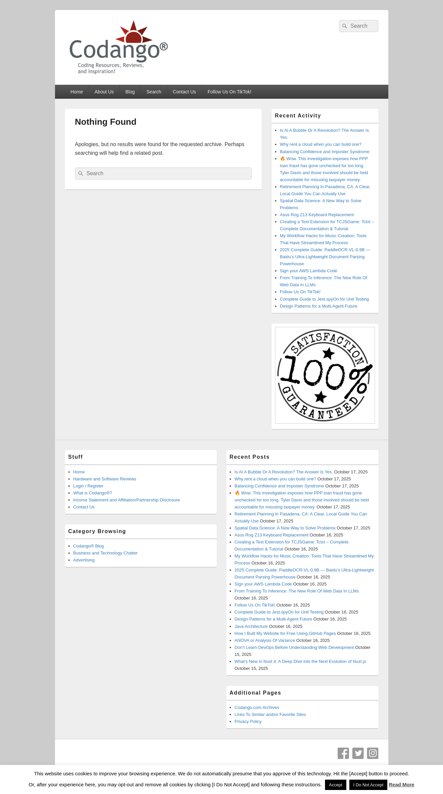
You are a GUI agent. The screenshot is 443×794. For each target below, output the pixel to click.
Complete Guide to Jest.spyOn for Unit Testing (324, 299)
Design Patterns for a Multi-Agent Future (319, 306)
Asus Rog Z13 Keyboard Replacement (317, 214)
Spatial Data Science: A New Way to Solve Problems (285, 527)
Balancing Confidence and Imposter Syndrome (325, 151)
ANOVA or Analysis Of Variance (265, 640)
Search (153, 91)
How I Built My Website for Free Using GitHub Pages (285, 633)
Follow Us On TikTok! (229, 91)
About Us (104, 91)
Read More (401, 784)
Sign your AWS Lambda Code (308, 270)
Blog (130, 91)
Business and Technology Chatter (105, 552)
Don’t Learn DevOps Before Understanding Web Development (294, 647)
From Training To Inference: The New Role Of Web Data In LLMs (297, 590)
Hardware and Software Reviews (104, 478)
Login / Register (88, 485)
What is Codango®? (92, 492)
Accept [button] (335, 784)
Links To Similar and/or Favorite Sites (270, 714)
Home (76, 91)
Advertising (84, 559)
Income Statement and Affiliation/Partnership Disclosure (126, 499)
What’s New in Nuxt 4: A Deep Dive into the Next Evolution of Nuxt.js (300, 661)
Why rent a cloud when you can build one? (321, 144)
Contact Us (184, 91)
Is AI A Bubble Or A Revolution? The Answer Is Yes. (284, 471)
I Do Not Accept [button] (368, 784)
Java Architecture (251, 626)
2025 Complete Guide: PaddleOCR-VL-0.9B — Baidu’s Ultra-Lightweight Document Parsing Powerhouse (325, 256)
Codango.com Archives (257, 707)
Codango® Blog (88, 545)
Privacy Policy (248, 721)
